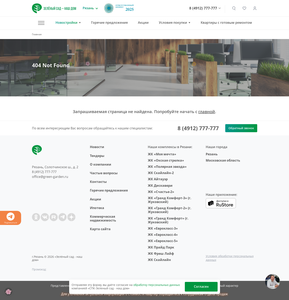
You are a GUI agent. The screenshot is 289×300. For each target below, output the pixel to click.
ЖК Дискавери (160, 185)
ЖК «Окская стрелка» (166, 160)
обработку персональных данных (156, 285)
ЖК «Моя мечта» (162, 154)
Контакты (98, 181)
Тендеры (97, 156)
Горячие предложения (109, 22)
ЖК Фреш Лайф (161, 253)
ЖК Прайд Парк (161, 247)
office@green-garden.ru (50, 176)
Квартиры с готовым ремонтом (226, 22)
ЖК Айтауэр (158, 179)
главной (206, 111)
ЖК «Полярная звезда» (167, 166)
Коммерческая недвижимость (103, 218)
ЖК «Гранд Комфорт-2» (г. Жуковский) (169, 210)
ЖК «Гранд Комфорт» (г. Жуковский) (168, 220)
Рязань (212, 154)
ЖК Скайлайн (159, 260)
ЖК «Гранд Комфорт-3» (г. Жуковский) (169, 200)
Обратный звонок (241, 128)
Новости (97, 147)
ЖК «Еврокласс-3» (163, 228)
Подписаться (11, 218)
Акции (143, 22)
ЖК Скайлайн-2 (161, 173)
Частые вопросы (104, 173)
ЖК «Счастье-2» (161, 192)
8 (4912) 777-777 (203, 8)
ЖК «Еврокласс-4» (163, 234)
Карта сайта (100, 229)
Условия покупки (173, 23)
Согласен (201, 286)
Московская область (223, 160)
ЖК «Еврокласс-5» (163, 241)
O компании (100, 164)
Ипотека (97, 208)
